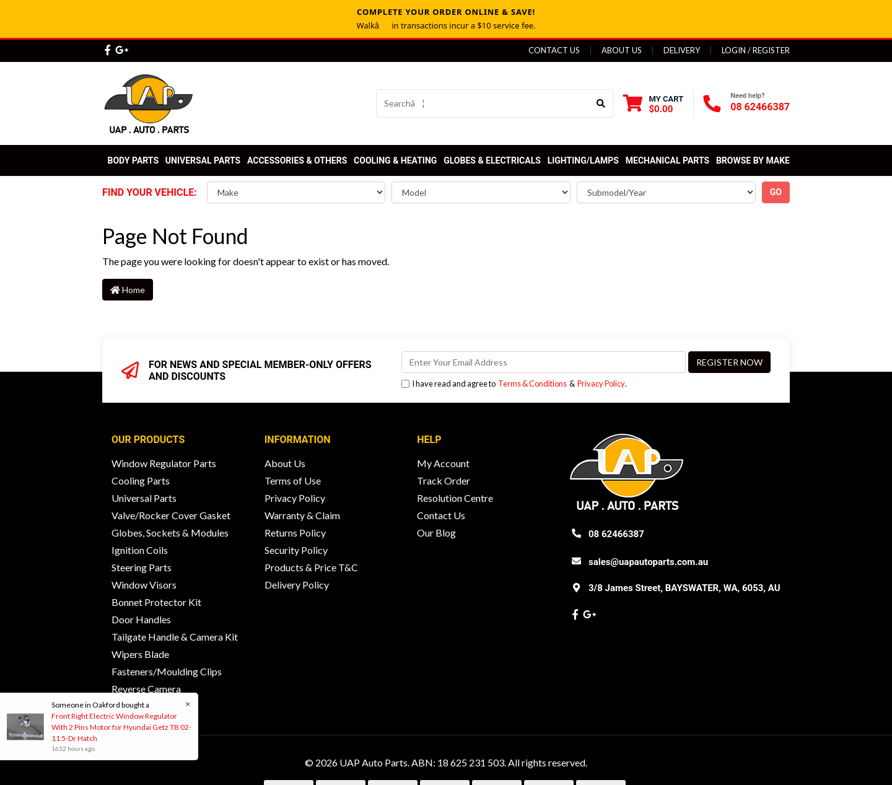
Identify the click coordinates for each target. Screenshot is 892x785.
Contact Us (554, 50)
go (776, 192)
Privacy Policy (601, 383)
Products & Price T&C (311, 567)
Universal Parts (202, 160)
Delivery (681, 50)
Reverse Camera (146, 689)
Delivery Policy (297, 584)
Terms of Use (293, 480)
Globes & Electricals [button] (492, 160)
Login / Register (756, 50)
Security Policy (296, 550)
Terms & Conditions (532, 383)
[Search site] (601, 103)
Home (127, 289)
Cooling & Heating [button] (395, 160)
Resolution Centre (455, 498)
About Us (621, 50)
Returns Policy (295, 532)
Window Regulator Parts (164, 463)
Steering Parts (142, 567)
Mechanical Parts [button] (667, 160)
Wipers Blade (140, 654)
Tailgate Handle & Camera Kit (175, 636)
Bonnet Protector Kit (156, 602)
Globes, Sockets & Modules (170, 532)
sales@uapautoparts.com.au (648, 562)
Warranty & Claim (302, 515)
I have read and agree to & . (514, 384)
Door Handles (141, 619)
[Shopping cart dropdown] (653, 103)
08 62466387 (760, 107)
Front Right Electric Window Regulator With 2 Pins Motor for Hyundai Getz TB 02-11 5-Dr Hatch (121, 727)
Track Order (443, 480)
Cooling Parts (141, 480)
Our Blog (436, 532)
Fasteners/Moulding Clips (167, 671)
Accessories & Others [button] (297, 160)
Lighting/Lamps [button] (583, 160)
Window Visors (144, 584)
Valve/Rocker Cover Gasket (171, 515)
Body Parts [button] (133, 160)
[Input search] (483, 103)
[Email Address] (543, 362)
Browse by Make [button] (753, 160)
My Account (443, 463)
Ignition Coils (140, 550)
